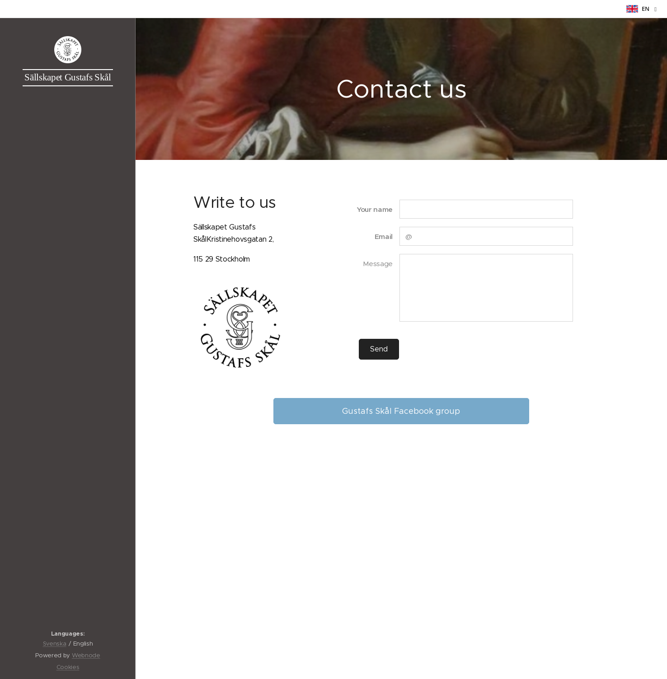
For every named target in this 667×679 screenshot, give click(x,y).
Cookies (68, 667)
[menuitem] (68, 337)
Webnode (86, 655)
